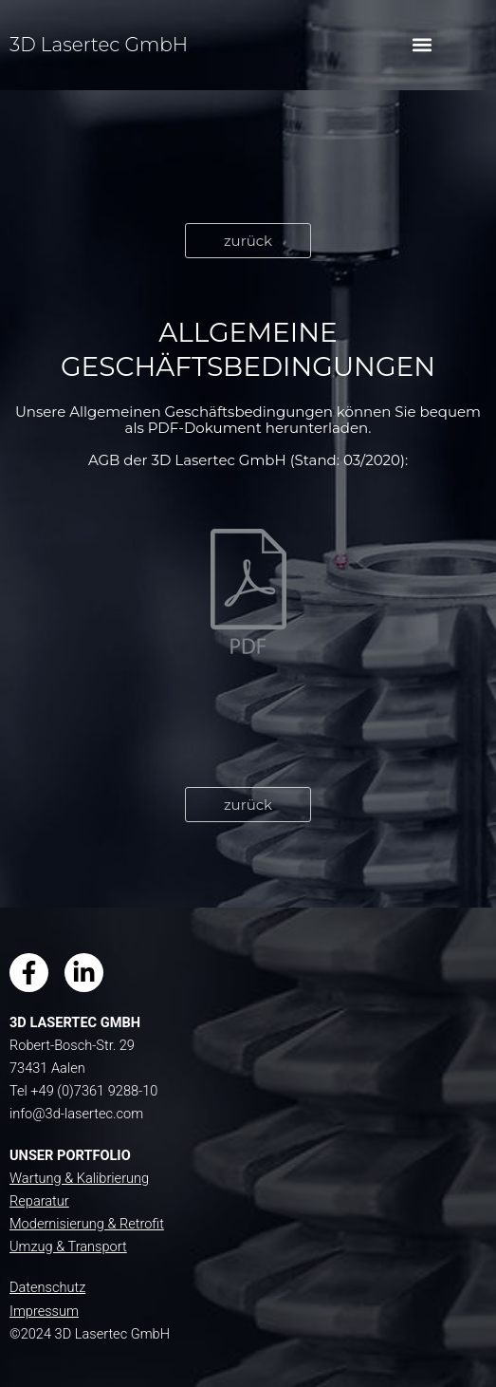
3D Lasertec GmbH (98, 44)
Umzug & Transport (68, 1246)
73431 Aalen (47, 1068)
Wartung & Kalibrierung (79, 1178)
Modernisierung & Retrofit (86, 1223)
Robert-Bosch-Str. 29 (72, 1045)
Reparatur (39, 1200)
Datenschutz (47, 1287)
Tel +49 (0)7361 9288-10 (83, 1090)
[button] (421, 45)
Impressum (44, 1311)
